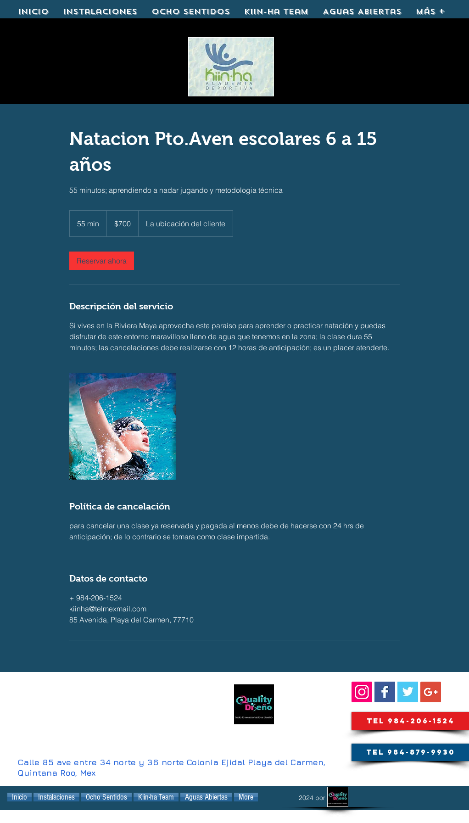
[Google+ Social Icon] (430, 692)
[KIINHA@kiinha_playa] (407, 692)
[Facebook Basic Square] (384, 692)
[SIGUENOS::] (362, 692)
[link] (101, 261)
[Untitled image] (122, 426)
